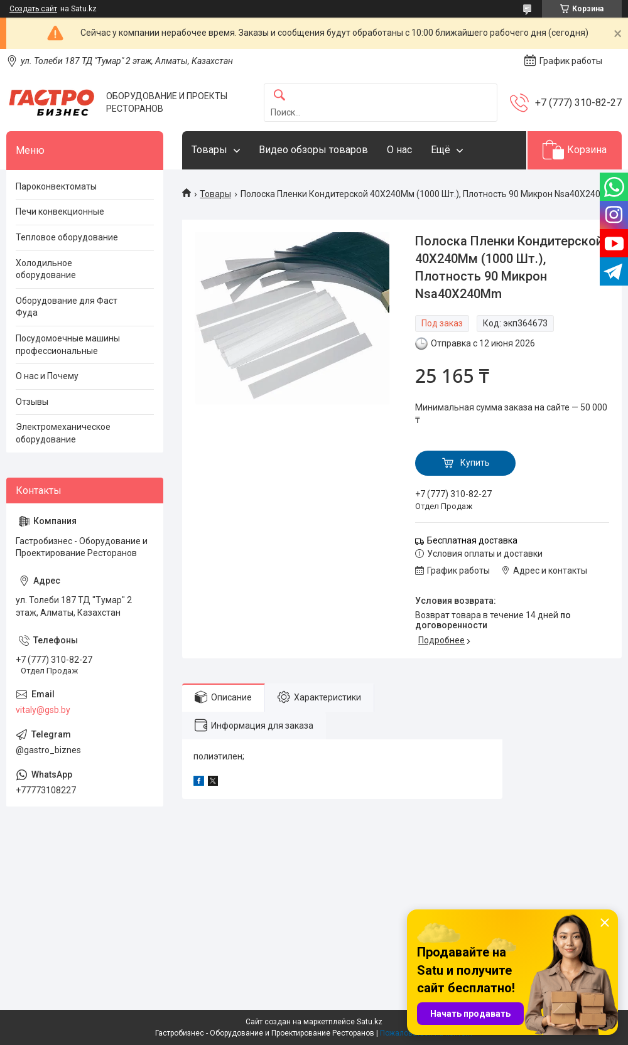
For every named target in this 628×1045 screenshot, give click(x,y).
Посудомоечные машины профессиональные (68, 344)
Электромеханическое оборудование (63, 433)
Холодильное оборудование (46, 269)
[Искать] (279, 95)
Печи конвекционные (60, 211)
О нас (399, 150)
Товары (209, 150)
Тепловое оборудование (67, 237)
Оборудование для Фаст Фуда (66, 307)
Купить (475, 463)
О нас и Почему (47, 376)
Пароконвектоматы (56, 186)
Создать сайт (33, 8)
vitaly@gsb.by (43, 710)
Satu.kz (369, 1021)
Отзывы (32, 402)
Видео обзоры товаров (313, 150)
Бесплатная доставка (472, 540)
